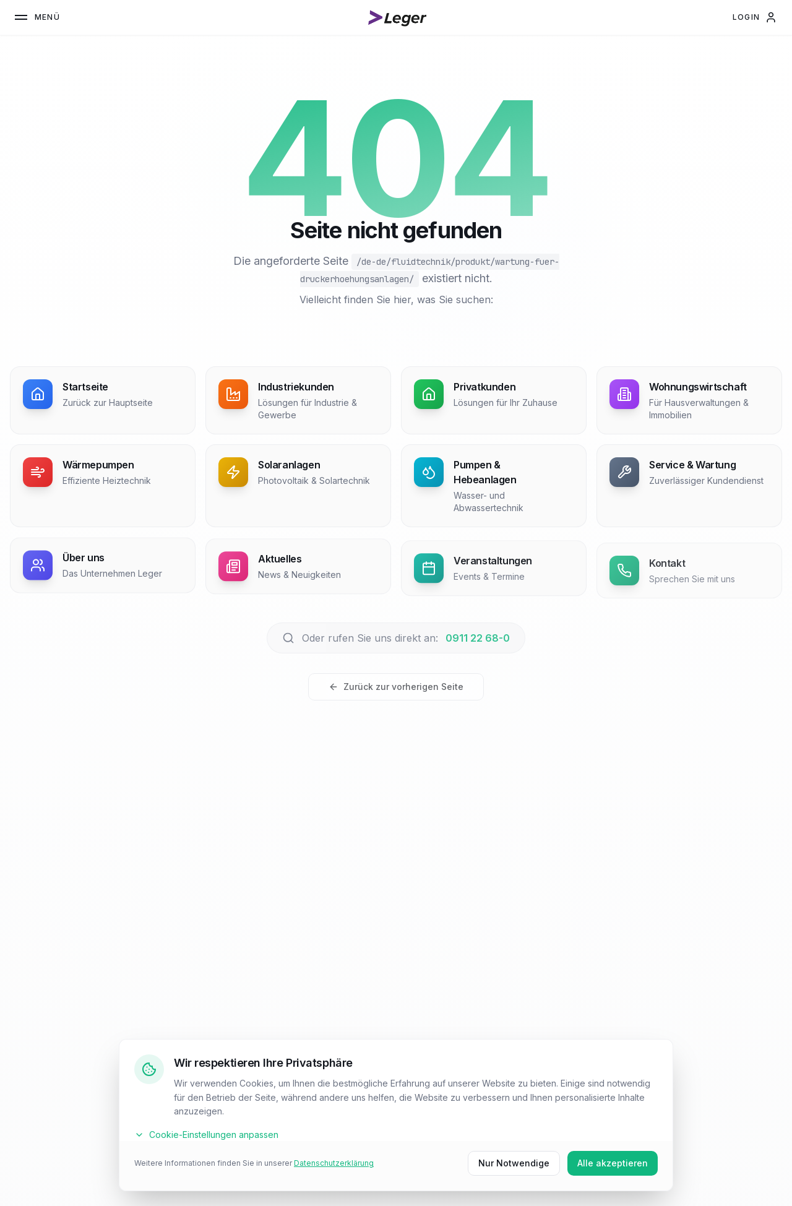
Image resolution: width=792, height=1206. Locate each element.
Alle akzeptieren (612, 1163)
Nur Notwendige (513, 1163)
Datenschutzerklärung (334, 1163)
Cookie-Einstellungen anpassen (206, 1134)
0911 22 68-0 (478, 638)
